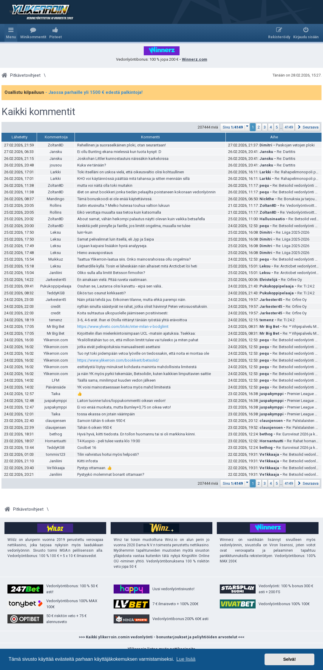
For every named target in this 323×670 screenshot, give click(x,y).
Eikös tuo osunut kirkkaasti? (101, 293)
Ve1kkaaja (269, 454)
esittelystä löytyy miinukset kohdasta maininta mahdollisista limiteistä (137, 367)
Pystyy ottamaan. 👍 (94, 468)
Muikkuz (55, 259)
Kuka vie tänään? (91, 165)
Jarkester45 (56, 279)
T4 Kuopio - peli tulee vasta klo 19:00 (108, 441)
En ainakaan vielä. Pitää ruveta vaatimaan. (112, 279)
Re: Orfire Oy (291, 279)
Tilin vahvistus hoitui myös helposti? (108, 454)
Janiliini (55, 272)
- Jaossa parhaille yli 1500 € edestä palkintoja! (94, 92)
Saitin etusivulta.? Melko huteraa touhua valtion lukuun (123, 205)
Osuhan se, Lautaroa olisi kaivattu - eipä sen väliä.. (120, 286)
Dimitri (265, 145)
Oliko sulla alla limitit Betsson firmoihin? (111, 272)
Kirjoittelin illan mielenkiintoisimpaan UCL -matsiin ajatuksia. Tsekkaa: (136, 333)
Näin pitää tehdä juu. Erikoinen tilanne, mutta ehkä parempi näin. (131, 299)
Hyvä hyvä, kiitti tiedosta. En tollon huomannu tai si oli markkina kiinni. (136, 434)
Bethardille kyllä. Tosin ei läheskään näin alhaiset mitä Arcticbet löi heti (137, 266)
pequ (264, 185)
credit (56, 306)
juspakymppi (271, 393)
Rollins (55, 205)
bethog (56, 434)
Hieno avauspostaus (95, 252)
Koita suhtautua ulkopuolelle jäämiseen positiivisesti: (122, 313)
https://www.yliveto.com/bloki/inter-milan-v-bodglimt (123, 326)
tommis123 (55, 454)
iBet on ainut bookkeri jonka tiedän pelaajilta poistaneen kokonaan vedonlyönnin (146, 192)
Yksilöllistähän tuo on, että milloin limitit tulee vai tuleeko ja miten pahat (137, 340)
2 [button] (259, 127)
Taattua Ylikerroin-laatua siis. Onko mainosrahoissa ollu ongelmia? (134, 259)
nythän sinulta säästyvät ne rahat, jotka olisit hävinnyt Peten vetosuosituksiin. (142, 306)
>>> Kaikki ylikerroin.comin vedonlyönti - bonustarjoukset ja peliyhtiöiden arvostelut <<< (161, 637)
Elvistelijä (268, 279)
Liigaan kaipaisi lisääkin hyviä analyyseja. (112, 246)
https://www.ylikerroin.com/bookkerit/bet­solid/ (118, 360)
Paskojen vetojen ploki (295, 145)
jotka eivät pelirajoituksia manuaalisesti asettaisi (118, 347)
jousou (56, 165)
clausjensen (55, 420)
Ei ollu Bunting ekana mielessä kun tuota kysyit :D (119, 151)
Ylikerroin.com (56, 340)
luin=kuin (84, 232)
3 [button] (265, 127)
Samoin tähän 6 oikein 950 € (101, 420)
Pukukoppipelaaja (55, 286)
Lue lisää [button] (185, 659)
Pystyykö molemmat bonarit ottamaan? (110, 474)
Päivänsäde (56, 387)
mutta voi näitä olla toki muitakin (104, 185)
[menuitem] (33, 33)
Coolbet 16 (86, 447)
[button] (235, 127)
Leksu (55, 232)
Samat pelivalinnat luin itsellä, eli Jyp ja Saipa (115, 239)
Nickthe (266, 199)
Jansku (56, 151)
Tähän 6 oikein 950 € (94, 427)
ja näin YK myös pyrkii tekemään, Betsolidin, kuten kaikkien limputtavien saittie (144, 373)
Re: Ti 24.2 (306, 286)
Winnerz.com (194, 59)
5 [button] (277, 127)
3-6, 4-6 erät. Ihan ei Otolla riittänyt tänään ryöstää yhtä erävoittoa (132, 320)
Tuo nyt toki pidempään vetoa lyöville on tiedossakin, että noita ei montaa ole (143, 353)
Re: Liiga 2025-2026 (292, 232)
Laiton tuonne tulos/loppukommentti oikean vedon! (121, 400)
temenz (55, 320)
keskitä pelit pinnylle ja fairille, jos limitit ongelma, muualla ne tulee (133, 226)
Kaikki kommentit (38, 111)
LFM (55, 380)
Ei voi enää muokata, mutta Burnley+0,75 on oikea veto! (124, 407)
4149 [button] (289, 127)
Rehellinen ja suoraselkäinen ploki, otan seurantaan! (121, 145)
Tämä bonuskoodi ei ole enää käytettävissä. (114, 199)
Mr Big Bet (55, 326)
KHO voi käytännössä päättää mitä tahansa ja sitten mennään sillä (133, 178)
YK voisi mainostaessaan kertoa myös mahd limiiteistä (124, 387)
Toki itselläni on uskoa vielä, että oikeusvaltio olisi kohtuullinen (130, 172)
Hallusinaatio (272, 219)
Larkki (55, 172)
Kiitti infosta (87, 461)
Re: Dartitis (286, 151)
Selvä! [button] (289, 659)
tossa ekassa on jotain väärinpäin (106, 414)
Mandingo (55, 199)
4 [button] (271, 127)
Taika (55, 393)
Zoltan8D (56, 145)
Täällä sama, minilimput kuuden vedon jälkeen (116, 380)
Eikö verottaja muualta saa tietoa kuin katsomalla (119, 212)
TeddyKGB (56, 293)
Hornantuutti (55, 441)
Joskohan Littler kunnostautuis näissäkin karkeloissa (123, 158)
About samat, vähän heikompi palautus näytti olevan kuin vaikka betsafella (141, 219)
